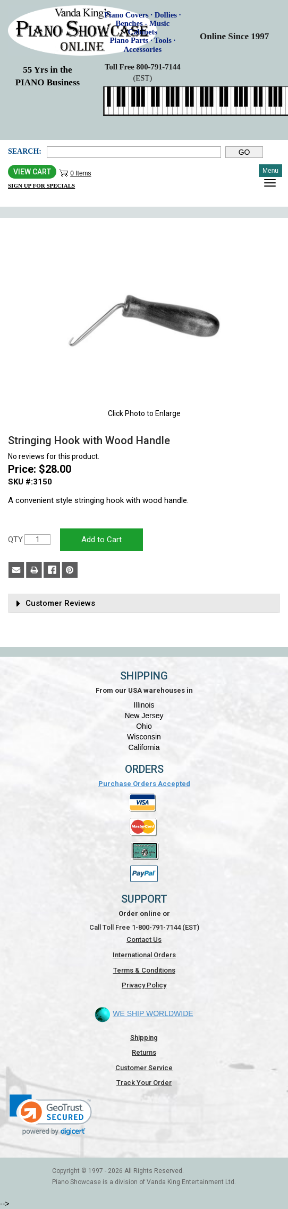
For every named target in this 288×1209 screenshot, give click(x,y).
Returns (144, 1052)
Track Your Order (144, 1083)
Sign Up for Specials (41, 185)
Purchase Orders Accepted (144, 784)
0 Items (80, 173)
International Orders (144, 955)
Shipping (144, 1038)
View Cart (32, 171)
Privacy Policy (144, 985)
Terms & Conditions (144, 970)
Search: (24, 151)
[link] (51, 1114)
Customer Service (144, 1068)
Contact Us (144, 939)
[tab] (144, 603)
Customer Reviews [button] (60, 603)
